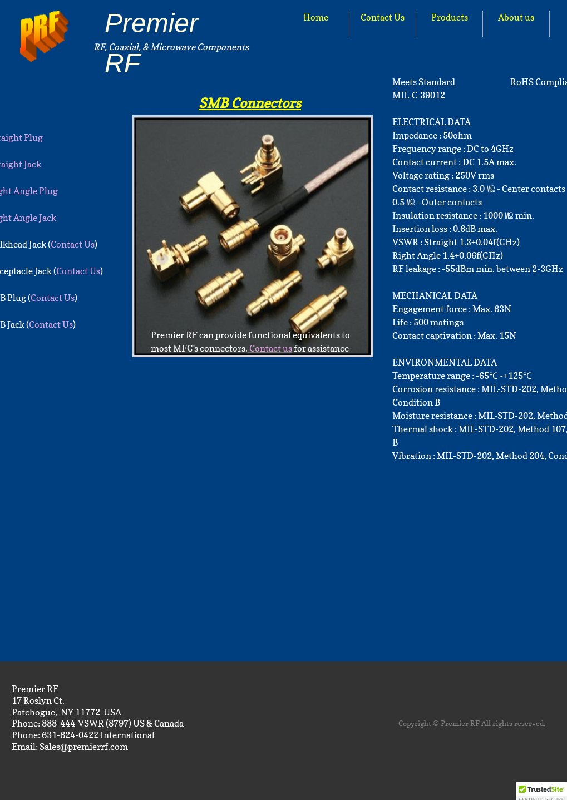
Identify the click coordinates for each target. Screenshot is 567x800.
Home (315, 17)
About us (516, 17)
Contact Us (383, 17)
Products (449, 17)
